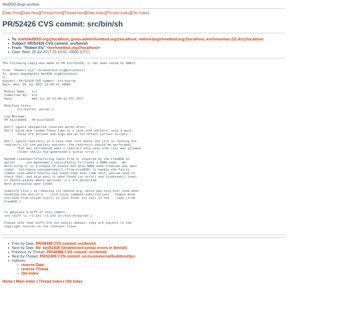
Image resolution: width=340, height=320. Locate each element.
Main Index (26, 315)
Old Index (140, 13)
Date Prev (11, 13)
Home (7, 315)
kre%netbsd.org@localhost (73, 48)
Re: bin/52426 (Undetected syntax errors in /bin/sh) (81, 282)
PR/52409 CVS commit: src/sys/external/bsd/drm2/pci (87, 290)
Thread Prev (51, 13)
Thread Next (74, 13)
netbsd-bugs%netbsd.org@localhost (171, 39)
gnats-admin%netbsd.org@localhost (103, 39)
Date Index (96, 13)
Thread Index (118, 13)
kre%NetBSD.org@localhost (43, 39)
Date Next (30, 13)
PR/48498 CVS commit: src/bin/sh (66, 278)
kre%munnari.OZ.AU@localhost (234, 39)
